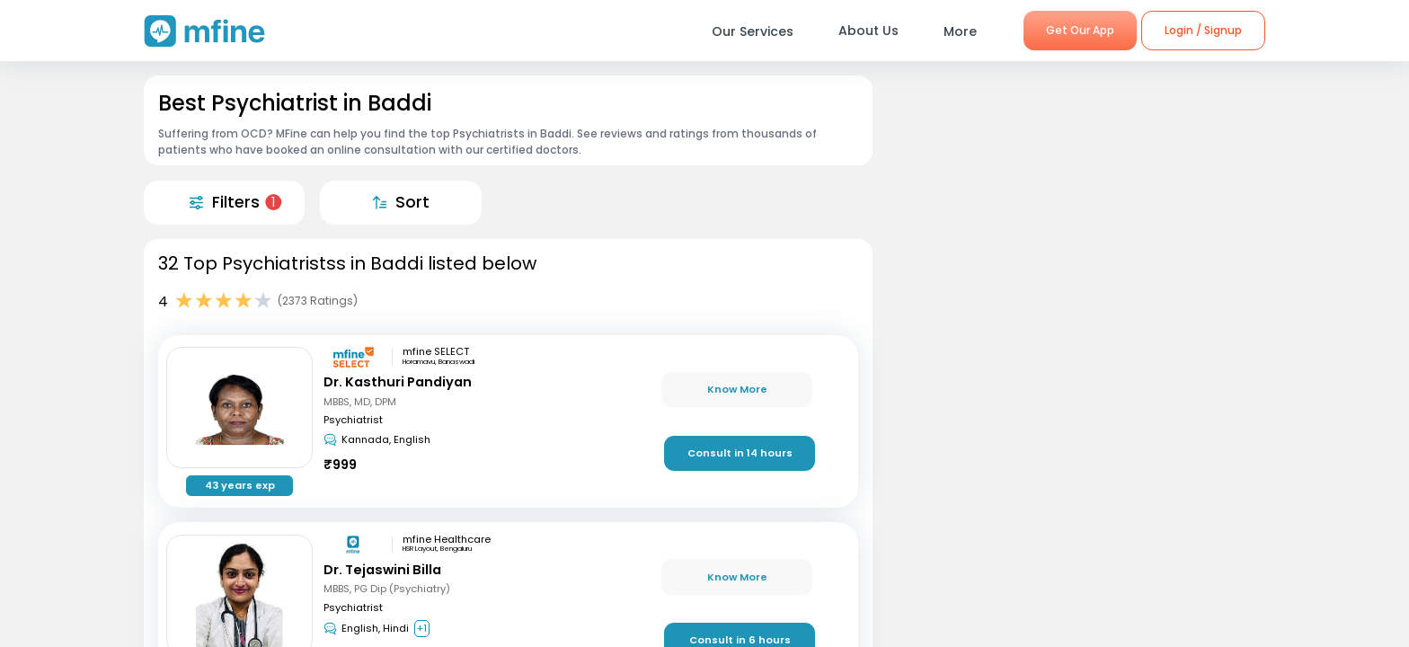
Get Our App (1080, 30)
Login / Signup (1203, 30)
